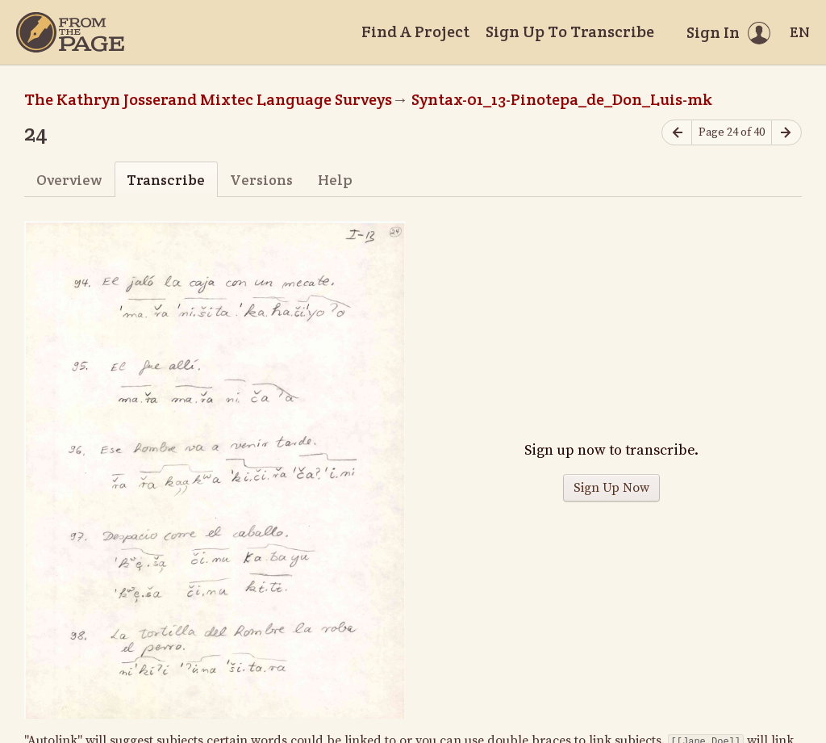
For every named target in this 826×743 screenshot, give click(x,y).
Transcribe (166, 179)
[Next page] (786, 133)
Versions (261, 179)
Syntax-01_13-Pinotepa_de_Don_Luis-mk (561, 99)
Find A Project (415, 31)
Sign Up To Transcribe (570, 31)
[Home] (70, 32)
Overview (69, 179)
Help (335, 179)
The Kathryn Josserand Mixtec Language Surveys (208, 99)
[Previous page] (676, 133)
